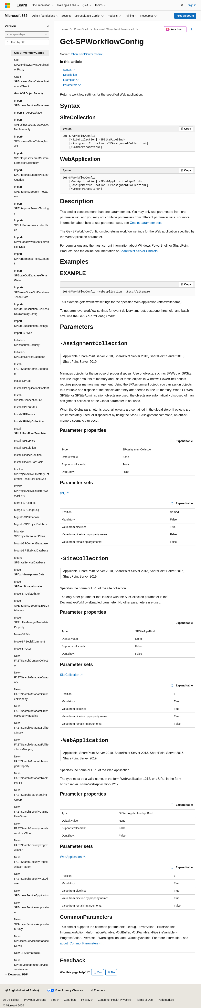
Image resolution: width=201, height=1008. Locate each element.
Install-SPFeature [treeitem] (24, 414)
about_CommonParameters (79, 943)
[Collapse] (48, 26)
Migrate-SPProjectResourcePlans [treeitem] (29, 534)
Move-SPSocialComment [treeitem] (29, 641)
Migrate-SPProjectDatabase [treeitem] (31, 524)
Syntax (69, 69)
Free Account (185, 15)
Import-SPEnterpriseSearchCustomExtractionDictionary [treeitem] (31, 158)
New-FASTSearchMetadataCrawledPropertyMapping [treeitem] (31, 711)
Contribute (70, 999)
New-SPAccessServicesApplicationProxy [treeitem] (31, 924)
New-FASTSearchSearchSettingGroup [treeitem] (30, 794)
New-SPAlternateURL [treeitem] (27, 952)
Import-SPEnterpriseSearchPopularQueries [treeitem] (31, 175)
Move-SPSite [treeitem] (22, 634)
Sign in (192, 5)
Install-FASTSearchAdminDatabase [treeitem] (31, 369)
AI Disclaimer (11, 999)
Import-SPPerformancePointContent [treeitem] (31, 258)
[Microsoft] (7, 5)
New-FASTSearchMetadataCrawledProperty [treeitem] (31, 694)
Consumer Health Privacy (113, 999)
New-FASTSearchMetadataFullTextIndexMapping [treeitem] (31, 744)
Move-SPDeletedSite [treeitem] (27, 593)
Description (70, 74)
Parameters (72, 85)
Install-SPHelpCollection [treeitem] (29, 421)
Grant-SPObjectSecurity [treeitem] (28, 93)
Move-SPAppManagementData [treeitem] (29, 572)
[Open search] (182, 5)
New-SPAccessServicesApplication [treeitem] (31, 907)
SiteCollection (71, 674)
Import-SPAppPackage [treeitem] (28, 112)
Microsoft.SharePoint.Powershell (114, 29)
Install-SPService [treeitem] (24, 440)
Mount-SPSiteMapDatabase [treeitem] (31, 550)
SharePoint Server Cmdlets (139, 251)
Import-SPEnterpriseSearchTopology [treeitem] (31, 208)
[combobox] (27, 34)
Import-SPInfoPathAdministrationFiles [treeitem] (31, 225)
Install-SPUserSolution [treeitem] (28, 455)
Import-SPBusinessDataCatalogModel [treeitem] (31, 141)
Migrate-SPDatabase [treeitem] (27, 517)
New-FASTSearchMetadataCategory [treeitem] (31, 677)
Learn (64, 29)
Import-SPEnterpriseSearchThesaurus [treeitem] (31, 191)
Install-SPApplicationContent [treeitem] (31, 388)
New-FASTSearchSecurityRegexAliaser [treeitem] (31, 845)
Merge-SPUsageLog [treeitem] (26, 509)
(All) (65, 493)
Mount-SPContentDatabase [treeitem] (31, 543)
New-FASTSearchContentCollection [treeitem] (31, 660)
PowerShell (81, 29)
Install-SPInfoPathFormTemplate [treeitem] (30, 431)
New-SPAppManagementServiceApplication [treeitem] (31, 965)
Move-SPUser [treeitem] (22, 648)
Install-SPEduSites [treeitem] (25, 407)
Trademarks (164, 999)
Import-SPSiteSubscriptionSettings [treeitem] (31, 323)
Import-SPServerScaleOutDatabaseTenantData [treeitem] (31, 292)
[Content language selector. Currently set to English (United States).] (22, 990)
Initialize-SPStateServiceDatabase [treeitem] (29, 355)
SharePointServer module (87, 54)
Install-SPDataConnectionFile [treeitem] (28, 398)
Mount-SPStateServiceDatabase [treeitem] (29, 560)
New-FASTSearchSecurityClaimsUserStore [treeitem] (31, 811)
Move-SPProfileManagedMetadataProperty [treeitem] (31, 622)
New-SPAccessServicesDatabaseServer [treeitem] (31, 941)
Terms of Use (144, 999)
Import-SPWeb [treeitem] (23, 332)
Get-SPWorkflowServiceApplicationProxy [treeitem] (31, 64)
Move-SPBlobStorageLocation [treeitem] (28, 584)
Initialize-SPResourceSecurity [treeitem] (26, 343)
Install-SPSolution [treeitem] (25, 447)
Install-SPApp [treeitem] (22, 380)
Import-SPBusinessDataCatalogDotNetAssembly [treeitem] (31, 124)
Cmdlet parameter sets (146, 222)
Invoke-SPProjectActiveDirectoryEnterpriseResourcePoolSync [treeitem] (31, 474)
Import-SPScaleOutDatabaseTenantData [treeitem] (31, 275)
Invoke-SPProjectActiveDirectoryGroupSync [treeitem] (31, 490)
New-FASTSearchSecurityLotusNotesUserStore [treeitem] (31, 828)
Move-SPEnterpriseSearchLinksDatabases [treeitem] (31, 605)
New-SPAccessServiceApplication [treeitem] (31, 893)
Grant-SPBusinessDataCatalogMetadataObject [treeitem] (31, 81)
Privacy (85, 999)
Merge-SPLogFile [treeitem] (25, 502)
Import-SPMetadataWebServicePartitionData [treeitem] (31, 242)
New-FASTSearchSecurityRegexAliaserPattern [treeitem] (31, 862)
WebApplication (73, 857)
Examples (71, 79)
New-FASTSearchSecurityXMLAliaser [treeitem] (31, 878)
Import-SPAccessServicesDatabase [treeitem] (31, 103)
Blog (53, 999)
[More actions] (191, 29)
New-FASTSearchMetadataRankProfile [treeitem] (31, 778)
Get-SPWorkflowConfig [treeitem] (29, 52)
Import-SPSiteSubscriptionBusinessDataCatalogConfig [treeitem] (31, 309)
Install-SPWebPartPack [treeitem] (28, 462)
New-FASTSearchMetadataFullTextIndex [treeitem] (31, 727)
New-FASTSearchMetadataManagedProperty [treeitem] (31, 761)
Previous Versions (35, 999)
